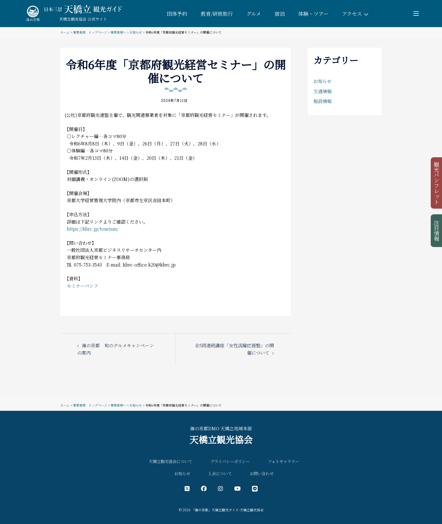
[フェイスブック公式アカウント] (204, 488)
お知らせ (135, 32)
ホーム (65, 32)
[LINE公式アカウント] (255, 488)
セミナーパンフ (82, 286)
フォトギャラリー (283, 461)
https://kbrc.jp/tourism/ (93, 229)
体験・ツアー (313, 13)
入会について (220, 473)
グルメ (253, 13)
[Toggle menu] (416, 13)
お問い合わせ (261, 473)
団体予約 (177, 13)
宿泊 (280, 13)
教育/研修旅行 (217, 13)
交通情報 (322, 91)
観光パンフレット (437, 182)
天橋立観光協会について (170, 461)
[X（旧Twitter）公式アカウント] (187, 488)
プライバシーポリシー (230, 461)
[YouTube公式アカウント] (237, 488)
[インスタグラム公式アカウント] (220, 488)
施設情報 (322, 101)
